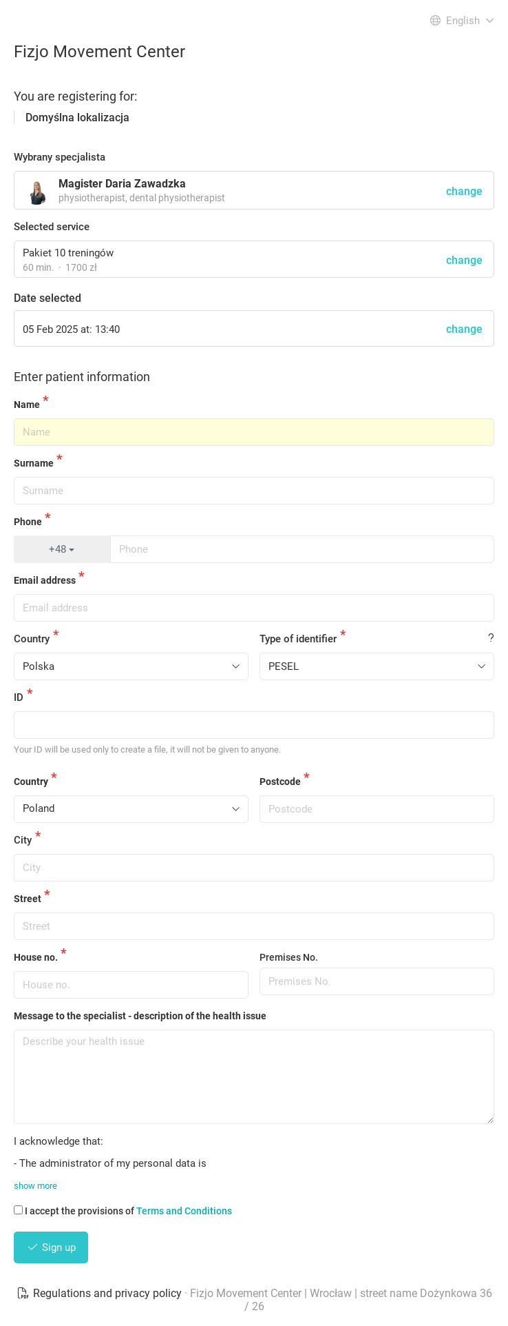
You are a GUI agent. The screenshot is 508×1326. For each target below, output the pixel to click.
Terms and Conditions (184, 1210)
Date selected (47, 298)
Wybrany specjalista (59, 157)
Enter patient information (82, 376)
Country (32, 639)
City (23, 840)
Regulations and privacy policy (100, 1293)
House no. (36, 957)
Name (27, 404)
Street (27, 898)
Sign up (51, 1247)
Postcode (280, 781)
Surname (34, 463)
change (464, 260)
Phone (28, 521)
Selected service (51, 227)
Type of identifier (298, 639)
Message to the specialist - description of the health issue (140, 1015)
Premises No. (289, 957)
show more (35, 1186)
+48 (61, 549)
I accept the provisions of (123, 1210)
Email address (45, 580)
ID (18, 697)
